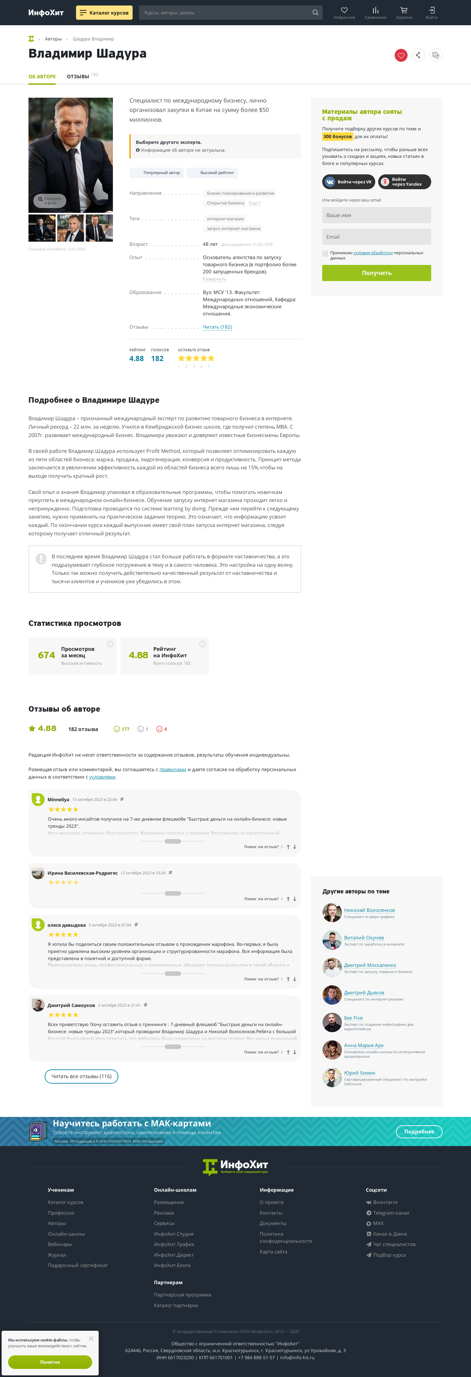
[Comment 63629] (122, 799)
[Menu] (83, 12)
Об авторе (42, 76)
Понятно (50, 1362)
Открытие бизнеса (225, 203)
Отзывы (82, 75)
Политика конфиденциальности (286, 1237)
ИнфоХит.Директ (174, 1254)
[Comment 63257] (146, 1005)
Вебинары (60, 1244)
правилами (172, 769)
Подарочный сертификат (78, 1265)
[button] (418, 55)
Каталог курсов (65, 1202)
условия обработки (373, 253)
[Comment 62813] (136, 925)
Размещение (169, 1202)
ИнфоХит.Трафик (174, 1244)
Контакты (271, 1212)
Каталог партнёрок (176, 1305)
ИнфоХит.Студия (173, 1233)
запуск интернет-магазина (233, 228)
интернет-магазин (225, 219)
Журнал (57, 1254)
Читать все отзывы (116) (81, 1076)
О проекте (272, 1202)
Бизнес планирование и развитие (240, 193)
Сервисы (164, 1223)
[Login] (432, 12)
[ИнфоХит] (46, 13)
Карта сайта (273, 1251)
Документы (273, 1223)
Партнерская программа (182, 1294)
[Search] (315, 13)
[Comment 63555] (170, 873)
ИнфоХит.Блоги (172, 1265)
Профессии (61, 1212)
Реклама (164, 1212)
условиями (102, 776)
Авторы (57, 1223)
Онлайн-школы (66, 1233)
